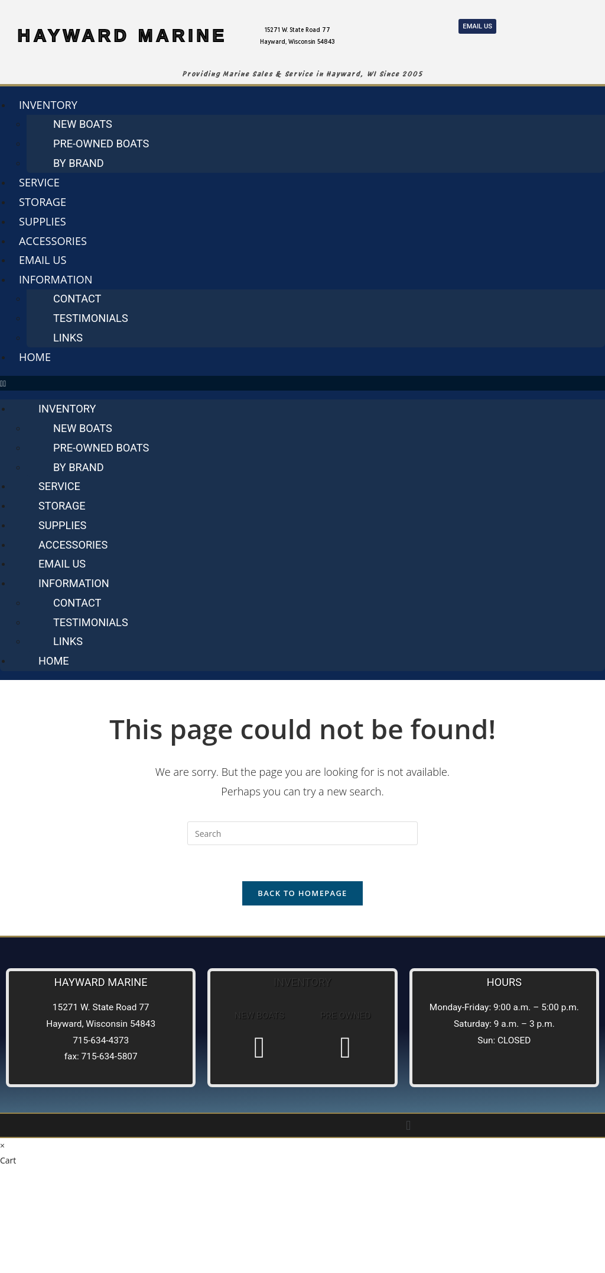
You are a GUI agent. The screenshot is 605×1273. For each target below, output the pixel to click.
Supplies (42, 221)
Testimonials (90, 318)
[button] (302, 383)
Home (35, 357)
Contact (77, 298)
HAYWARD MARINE (122, 35)
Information (55, 279)
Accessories (53, 241)
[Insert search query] (302, 833)
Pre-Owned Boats (101, 143)
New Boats (82, 124)
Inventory (48, 105)
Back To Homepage (302, 893)
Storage (42, 202)
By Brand (78, 163)
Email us (43, 260)
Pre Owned (345, 1015)
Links (68, 337)
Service (39, 182)
